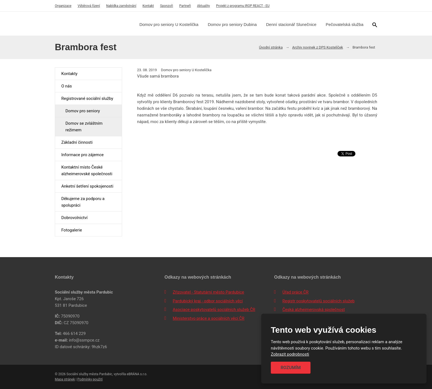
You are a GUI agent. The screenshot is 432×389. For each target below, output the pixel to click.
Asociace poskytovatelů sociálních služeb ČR (214, 309)
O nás (66, 86)
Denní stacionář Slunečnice (291, 24)
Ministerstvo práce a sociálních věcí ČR (208, 318)
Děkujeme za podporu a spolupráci (82, 202)
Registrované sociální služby (87, 98)
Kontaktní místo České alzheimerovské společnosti (86, 170)
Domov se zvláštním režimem (83, 126)
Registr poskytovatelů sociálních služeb (318, 301)
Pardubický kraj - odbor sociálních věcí (208, 301)
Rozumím (290, 367)
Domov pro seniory (82, 110)
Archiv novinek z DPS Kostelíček (317, 47)
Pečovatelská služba (344, 24)
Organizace (63, 6)
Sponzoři (166, 6)
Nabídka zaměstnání (121, 6)
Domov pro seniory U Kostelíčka (168, 24)
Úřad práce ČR (295, 292)
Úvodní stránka (271, 47)
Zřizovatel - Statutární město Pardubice (208, 292)
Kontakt (148, 6)
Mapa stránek (65, 379)
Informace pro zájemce (82, 154)
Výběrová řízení (89, 6)
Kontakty (69, 73)
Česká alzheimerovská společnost (313, 309)
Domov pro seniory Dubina (232, 24)
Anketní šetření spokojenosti (87, 186)
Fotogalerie (71, 230)
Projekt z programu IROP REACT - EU (242, 6)
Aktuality (203, 6)
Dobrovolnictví (74, 217)
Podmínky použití (90, 379)
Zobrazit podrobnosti (290, 354)
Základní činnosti (77, 142)
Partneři (185, 6)
